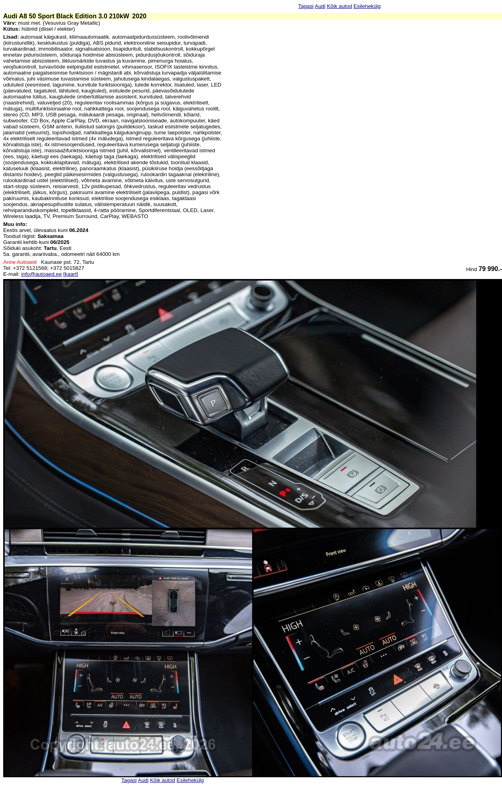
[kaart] (70, 274)
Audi (320, 6)
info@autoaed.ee (41, 274)
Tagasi (306, 6)
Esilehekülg (367, 6)
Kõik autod (339, 6)
